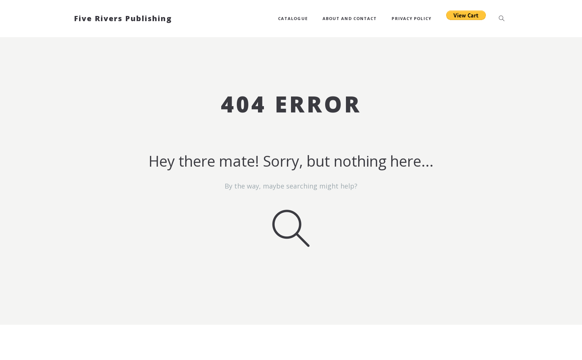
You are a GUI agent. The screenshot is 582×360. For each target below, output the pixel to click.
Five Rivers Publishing (123, 18)
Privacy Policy (411, 18)
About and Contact (350, 18)
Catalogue (293, 18)
